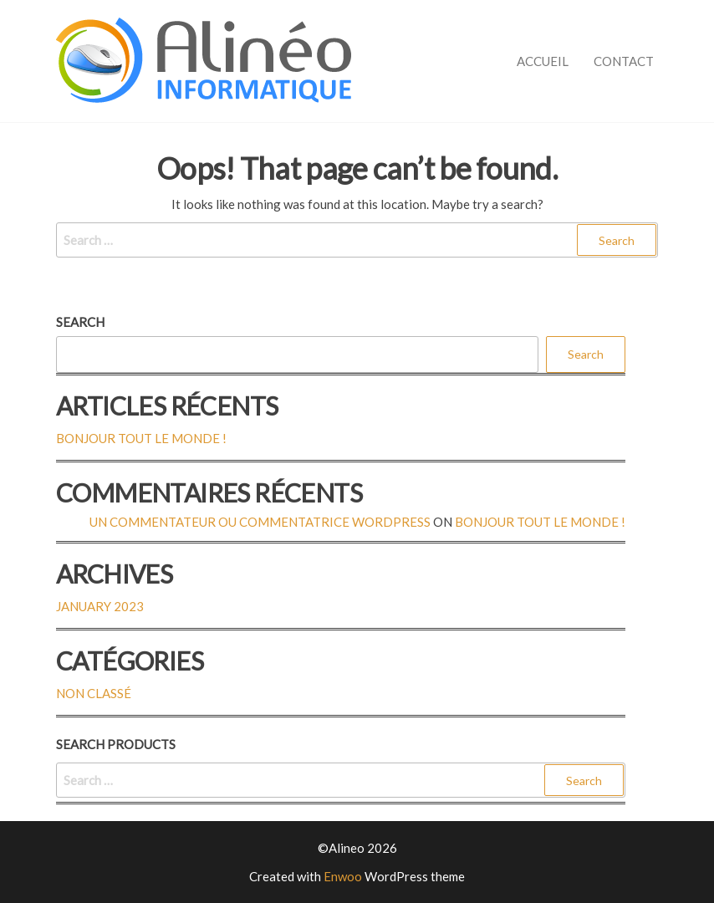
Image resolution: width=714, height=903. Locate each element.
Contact (624, 61)
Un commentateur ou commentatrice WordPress (260, 521)
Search (80, 321)
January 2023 (100, 606)
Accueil (543, 61)
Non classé (93, 693)
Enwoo (343, 876)
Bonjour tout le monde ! (141, 438)
